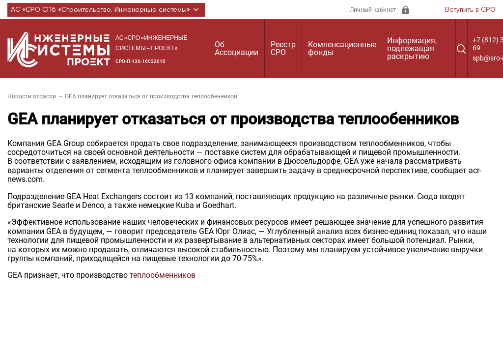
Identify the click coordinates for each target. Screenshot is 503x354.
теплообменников (163, 275)
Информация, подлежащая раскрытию (412, 48)
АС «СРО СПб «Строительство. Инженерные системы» (106, 10)
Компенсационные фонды (342, 48)
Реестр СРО (283, 48)
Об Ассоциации (236, 48)
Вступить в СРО (470, 9)
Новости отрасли (31, 96)
